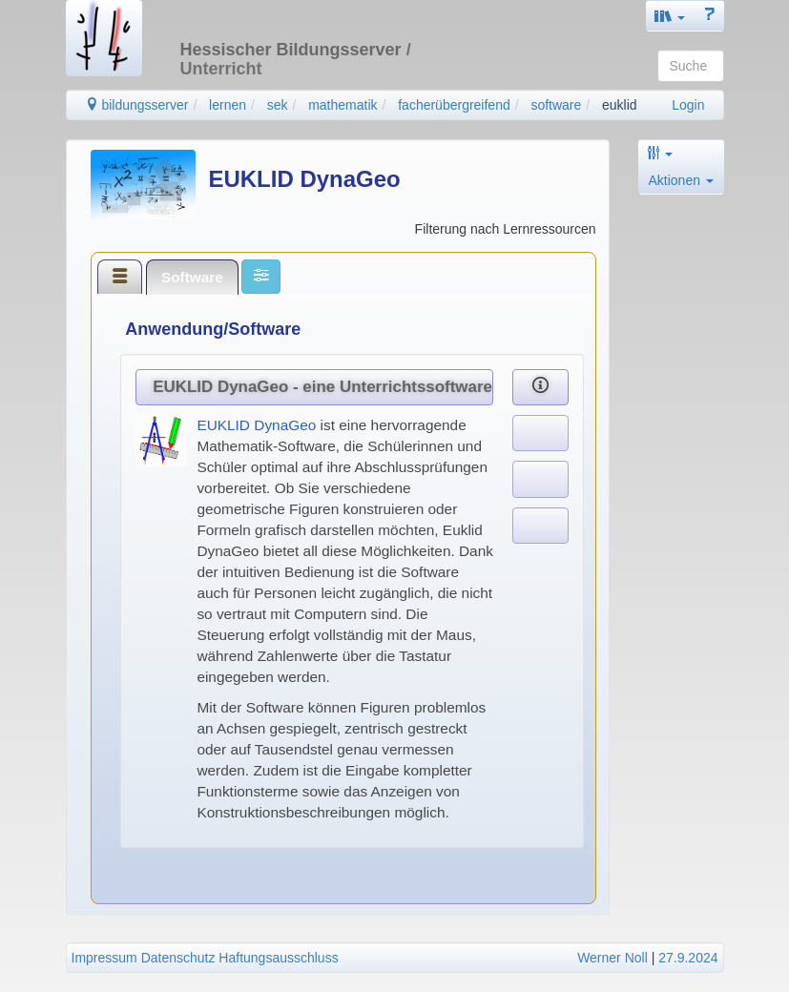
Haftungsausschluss (278, 957)
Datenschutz (178, 957)
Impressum (104, 957)
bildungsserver (137, 105)
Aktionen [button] (681, 180)
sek (277, 105)
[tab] (120, 276)
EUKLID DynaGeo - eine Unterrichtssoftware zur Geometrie (323, 387)
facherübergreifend (454, 105)
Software (192, 277)
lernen (227, 105)
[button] (670, 16)
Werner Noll (612, 957)
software (555, 105)
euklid (619, 105)
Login (688, 105)
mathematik (342, 105)
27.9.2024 (687, 957)
